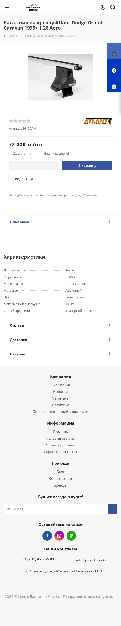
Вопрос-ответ (60, 478)
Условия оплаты (60, 438)
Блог (61, 471)
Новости (60, 391)
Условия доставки (60, 445)
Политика (60, 405)
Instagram (59, 536)
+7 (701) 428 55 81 (38, 558)
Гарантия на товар (60, 451)
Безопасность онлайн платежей (61, 411)
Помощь (60, 431)
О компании (61, 384)
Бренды (60, 485)
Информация (60, 423)
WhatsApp (71, 536)
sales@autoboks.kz (91, 560)
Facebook (47, 536)
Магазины (60, 398)
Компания (60, 376)
